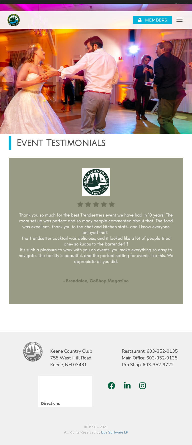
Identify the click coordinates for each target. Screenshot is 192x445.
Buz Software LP (114, 432)
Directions (50, 403)
